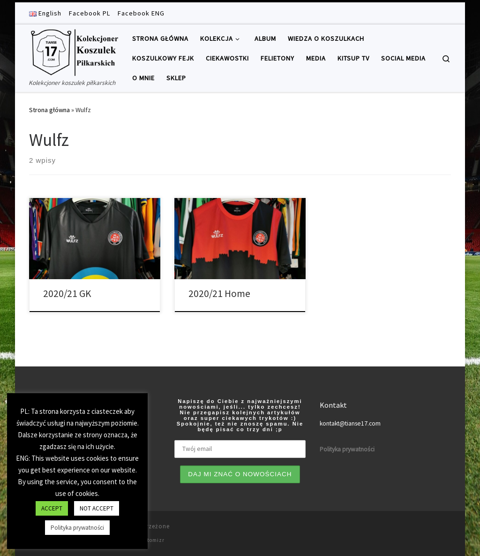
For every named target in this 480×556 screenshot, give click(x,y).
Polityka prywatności (77, 528)
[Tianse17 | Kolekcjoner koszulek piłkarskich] (73, 50)
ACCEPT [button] (51, 508)
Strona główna (49, 110)
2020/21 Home (219, 293)
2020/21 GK (67, 293)
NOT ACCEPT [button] (96, 508)
